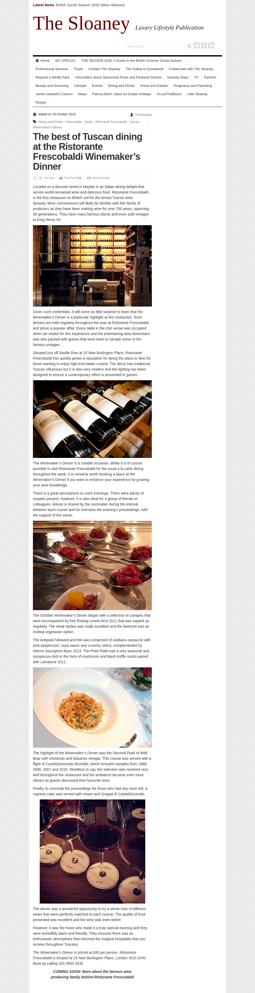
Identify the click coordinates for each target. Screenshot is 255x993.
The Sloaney (81, 23)
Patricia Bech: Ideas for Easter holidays (122, 94)
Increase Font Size (40, 178)
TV (196, 77)
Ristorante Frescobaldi (111, 122)
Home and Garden (154, 86)
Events (97, 86)
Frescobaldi (74, 122)
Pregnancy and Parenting (192, 86)
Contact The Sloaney (104, 69)
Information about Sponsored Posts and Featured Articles (118, 77)
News (82, 94)
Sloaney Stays (178, 77)
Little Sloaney (197, 94)
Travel (78, 69)
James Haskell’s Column (54, 94)
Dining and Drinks (121, 86)
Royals (41, 102)
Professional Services (52, 69)
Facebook (204, 45)
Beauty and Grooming (52, 86)
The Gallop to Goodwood (145, 69)
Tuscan (134, 122)
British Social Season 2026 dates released (90, 5)
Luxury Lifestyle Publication (169, 27)
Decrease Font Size (35, 178)
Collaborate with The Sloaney (191, 69)
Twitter (197, 45)
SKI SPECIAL (65, 61)
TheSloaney (143, 115)
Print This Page (73, 178)
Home (43, 61)
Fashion (210, 77)
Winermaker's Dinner (47, 127)
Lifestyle (80, 86)
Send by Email (100, 178)
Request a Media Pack (53, 77)
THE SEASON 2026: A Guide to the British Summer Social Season (131, 61)
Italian (88, 122)
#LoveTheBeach (169, 94)
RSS (211, 45)
